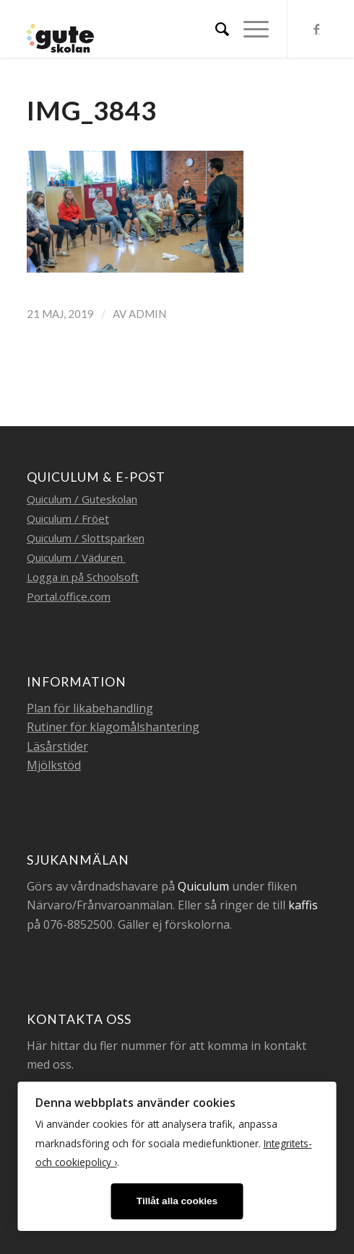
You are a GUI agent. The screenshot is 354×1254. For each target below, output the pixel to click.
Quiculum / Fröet (68, 518)
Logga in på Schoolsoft (83, 577)
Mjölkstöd (54, 765)
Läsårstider (57, 746)
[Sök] (215, 29)
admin (147, 313)
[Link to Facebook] (316, 29)
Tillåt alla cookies (177, 1201)
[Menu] (249, 29)
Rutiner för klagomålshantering (113, 727)
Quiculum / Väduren (76, 557)
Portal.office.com (69, 596)
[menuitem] (215, 29)
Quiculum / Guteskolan (82, 499)
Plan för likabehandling (90, 708)
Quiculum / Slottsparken (85, 538)
